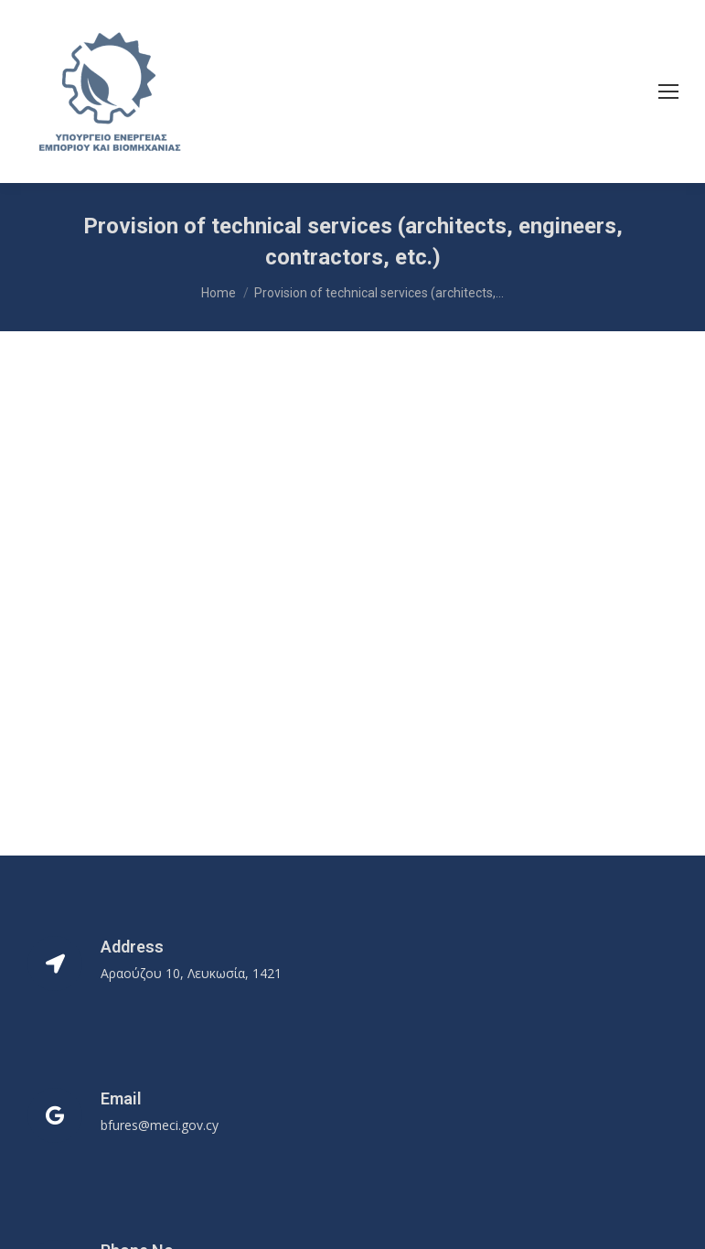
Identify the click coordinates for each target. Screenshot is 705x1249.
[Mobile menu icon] (668, 91)
